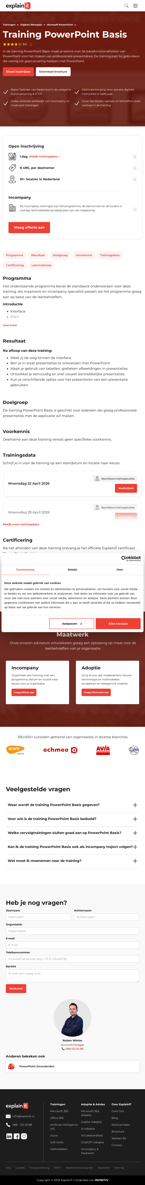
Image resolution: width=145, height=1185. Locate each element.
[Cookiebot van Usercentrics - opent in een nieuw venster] (124, 559)
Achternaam (83, 910)
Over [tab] (119, 569)
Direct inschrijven (18, 71)
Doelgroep (60, 255)
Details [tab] (72, 569)
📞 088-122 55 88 (72, 1048)
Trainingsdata (110, 255)
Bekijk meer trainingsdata (21, 524)
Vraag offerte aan (29, 227)
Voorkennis (84, 255)
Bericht (11, 966)
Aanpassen (72, 623)
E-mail (10, 938)
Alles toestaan (118, 623)
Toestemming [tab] (25, 569)
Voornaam (13, 910)
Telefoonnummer (18, 952)
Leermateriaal (41, 265)
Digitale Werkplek (31, 24)
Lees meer (10, 325)
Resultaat (38, 255)
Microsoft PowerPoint (60, 24)
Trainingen (9, 24)
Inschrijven (126, 488)
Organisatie (14, 924)
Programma (14, 255)
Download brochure (53, 71)
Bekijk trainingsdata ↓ (44, 156)
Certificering (15, 265)
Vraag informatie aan (96, 692)
